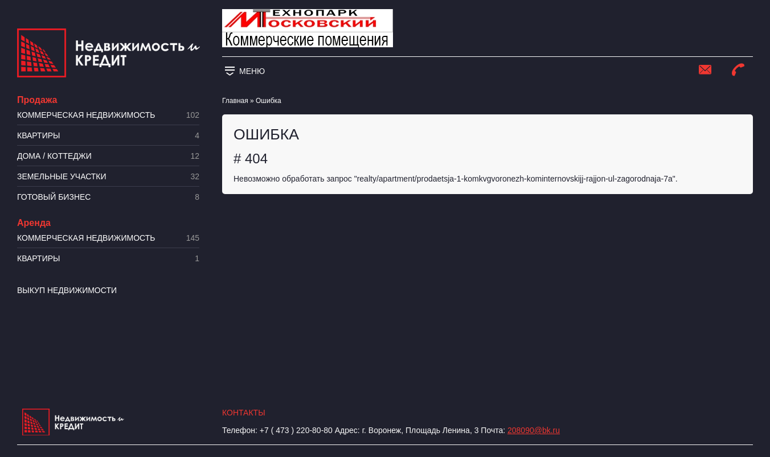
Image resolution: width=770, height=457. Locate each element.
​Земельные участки (108, 177)
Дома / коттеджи (108, 156)
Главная (235, 101)
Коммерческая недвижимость (108, 115)
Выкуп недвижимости (67, 290)
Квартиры (108, 136)
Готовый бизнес (108, 197)
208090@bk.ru (533, 430)
